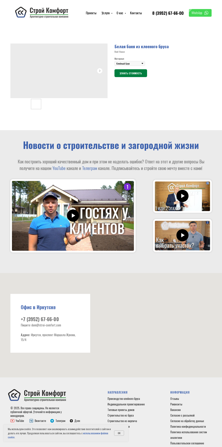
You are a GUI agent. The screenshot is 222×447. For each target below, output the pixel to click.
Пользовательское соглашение (187, 443)
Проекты (91, 13)
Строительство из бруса (121, 415)
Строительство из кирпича (122, 421)
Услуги (106, 13)
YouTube (59, 168)
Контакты (136, 13)
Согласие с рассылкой (182, 415)
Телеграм (89, 168)
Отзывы (174, 399)
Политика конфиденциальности (188, 426)
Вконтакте (40, 421)
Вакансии (175, 410)
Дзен (77, 421)
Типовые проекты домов (121, 410)
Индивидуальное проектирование (126, 404)
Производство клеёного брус (123, 399)
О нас (120, 13)
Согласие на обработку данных (187, 421)
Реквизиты (176, 404)
